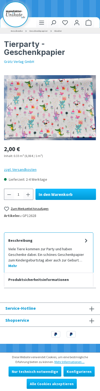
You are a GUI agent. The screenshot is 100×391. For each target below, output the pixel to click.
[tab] (48, 252)
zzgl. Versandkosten (20, 169)
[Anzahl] (18, 194)
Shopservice (17, 320)
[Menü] (41, 22)
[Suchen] (53, 22)
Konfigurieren (79, 371)
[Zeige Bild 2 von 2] (55, 135)
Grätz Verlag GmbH (19, 61)
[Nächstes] (92, 107)
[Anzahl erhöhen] (28, 194)
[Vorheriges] (8, 107)
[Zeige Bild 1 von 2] (45, 135)
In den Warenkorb (56, 194)
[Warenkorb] (88, 22)
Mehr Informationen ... (69, 362)
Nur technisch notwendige (35, 371)
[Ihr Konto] (77, 22)
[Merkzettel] (65, 22)
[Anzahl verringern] (9, 194)
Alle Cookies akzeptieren (52, 383)
